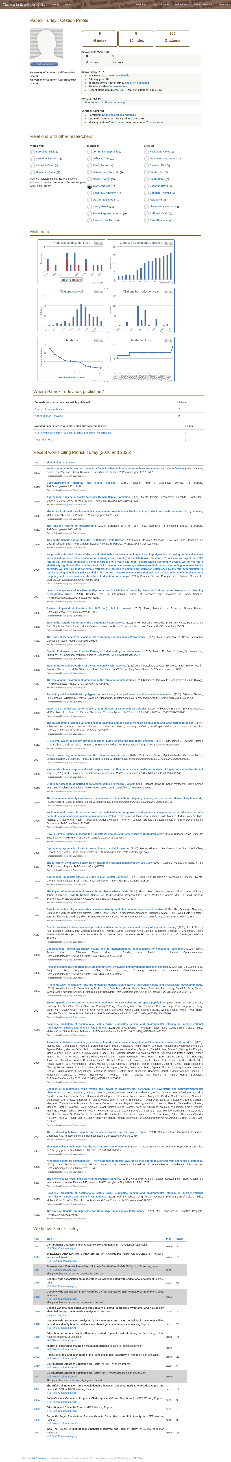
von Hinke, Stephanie (105, 151)
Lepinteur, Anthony (104, 192)
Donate (165, 4)
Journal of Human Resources (51, 409)
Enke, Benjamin (159, 220)
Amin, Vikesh (101, 206)
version (76, 1273)
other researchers (117, 86)
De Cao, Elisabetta (104, 199)
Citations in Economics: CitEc (24, 4)
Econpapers (66, 476)
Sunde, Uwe (157, 172)
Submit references (203, 4)
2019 (37, 1365)
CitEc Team (137, 1458)
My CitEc (141, 4)
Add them (117, 122)
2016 (37, 1282)
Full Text (52, 1248)
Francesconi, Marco (105, 220)
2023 (37, 1376)
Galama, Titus (101, 158)
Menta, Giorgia (101, 179)
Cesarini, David (45, 165)
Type (170, 1238)
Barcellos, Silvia (45, 151)
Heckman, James (160, 151)
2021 (37, 1356)
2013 (37, 1257)
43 (121, 90)
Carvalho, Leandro (47, 158)
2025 (37, 1409)
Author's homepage (113, 102)
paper (83, 476)
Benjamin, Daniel (46, 172)
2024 (37, 1400)
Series (68, 4)
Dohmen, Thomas (160, 192)
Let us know (156, 122)
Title (51, 1238)
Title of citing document (62, 462)
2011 (37, 1246)
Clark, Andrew (101, 185)
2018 (37, 1324)
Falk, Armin (156, 199)
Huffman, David (159, 213)
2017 (37, 1432)
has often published (137, 82)
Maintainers (181, 4)
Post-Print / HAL (44, 439)
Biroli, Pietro (100, 165)
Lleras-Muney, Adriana (163, 206)
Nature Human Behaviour (49, 415)
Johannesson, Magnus (163, 158)
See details (122, 75)
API (154, 4)
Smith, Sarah (157, 179)
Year (38, 462)
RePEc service (38, 1458)
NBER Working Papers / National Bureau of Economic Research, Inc (73, 432)
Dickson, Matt (158, 165)
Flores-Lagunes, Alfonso (107, 213)
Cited (181, 1238)
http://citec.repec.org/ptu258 (119, 114)
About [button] (223, 4)
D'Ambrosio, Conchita (106, 172)
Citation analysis (67, 1248)
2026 (37, 1419)
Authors (55, 4)
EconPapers (92, 102)
